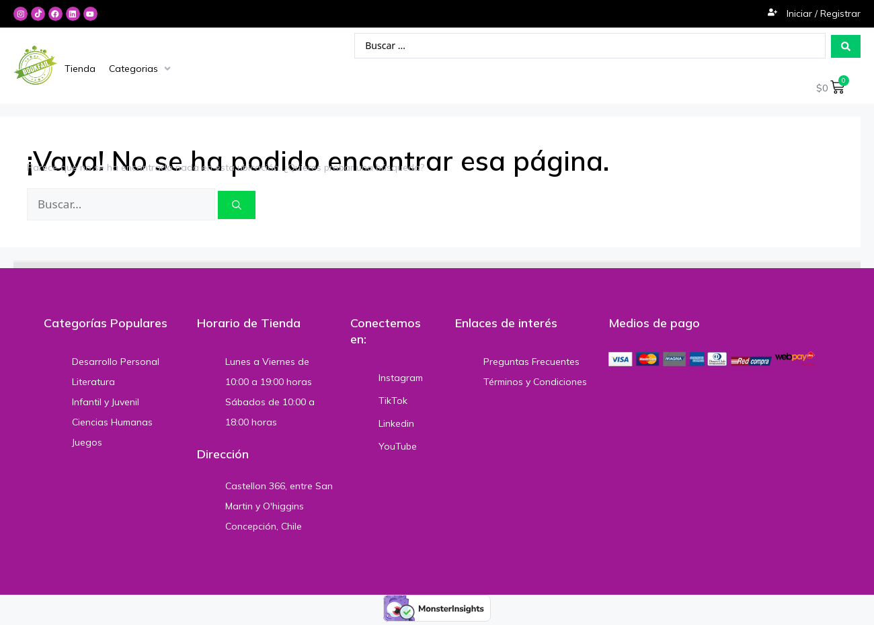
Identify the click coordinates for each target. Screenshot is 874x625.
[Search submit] (846, 46)
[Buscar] (236, 206)
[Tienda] (80, 68)
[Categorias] (141, 68)
